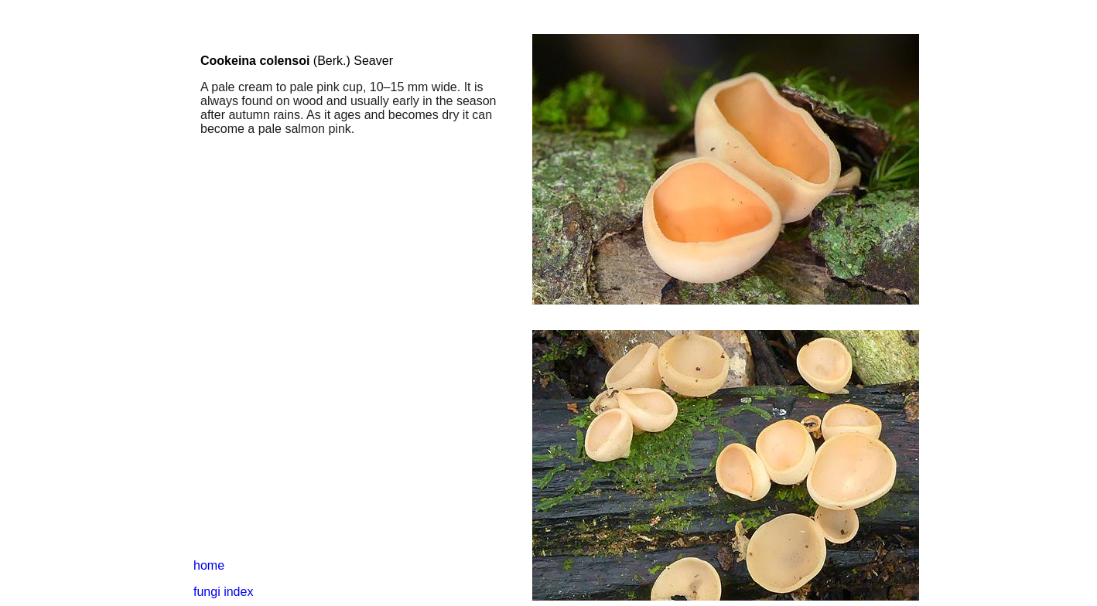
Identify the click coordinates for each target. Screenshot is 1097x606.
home (208, 565)
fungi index (223, 591)
